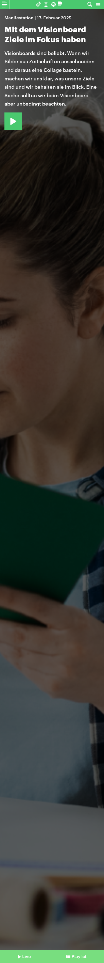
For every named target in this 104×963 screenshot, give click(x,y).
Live (26, 956)
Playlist (79, 956)
